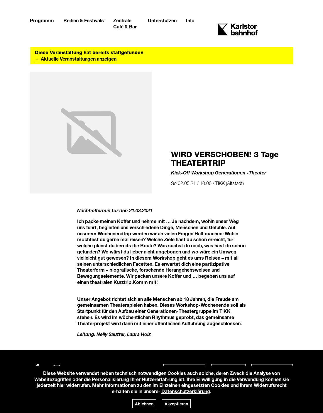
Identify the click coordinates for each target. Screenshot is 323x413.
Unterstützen (162, 20)
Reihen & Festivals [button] (83, 20)
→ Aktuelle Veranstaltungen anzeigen (75, 58)
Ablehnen (144, 403)
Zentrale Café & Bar (125, 23)
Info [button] (190, 20)
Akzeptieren (176, 403)
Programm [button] (42, 20)
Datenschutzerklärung (185, 391)
